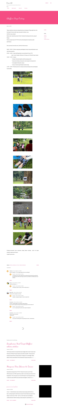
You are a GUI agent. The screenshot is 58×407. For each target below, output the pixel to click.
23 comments (12, 380)
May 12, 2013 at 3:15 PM (19, 274)
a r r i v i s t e (12, 386)
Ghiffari (45, 35)
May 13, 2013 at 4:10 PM (19, 295)
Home (7, 8)
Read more (33, 360)
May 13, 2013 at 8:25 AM (18, 292)
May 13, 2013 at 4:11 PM (19, 306)
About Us (19, 8)
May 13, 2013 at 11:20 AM (18, 302)
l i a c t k (9, 3)
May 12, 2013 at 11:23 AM (16, 282)
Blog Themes (13, 8)
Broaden (25, 8)
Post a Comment (13, 400)
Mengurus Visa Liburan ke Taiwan (20, 366)
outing (45, 37)
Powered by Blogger (29, 404)
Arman (11, 282)
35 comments (12, 360)
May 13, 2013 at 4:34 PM (18, 312)
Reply (11, 280)
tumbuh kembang (46, 39)
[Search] (46, 3)
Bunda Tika (11, 292)
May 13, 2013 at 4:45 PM (19, 317)
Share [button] (45, 29)
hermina (45, 36)
